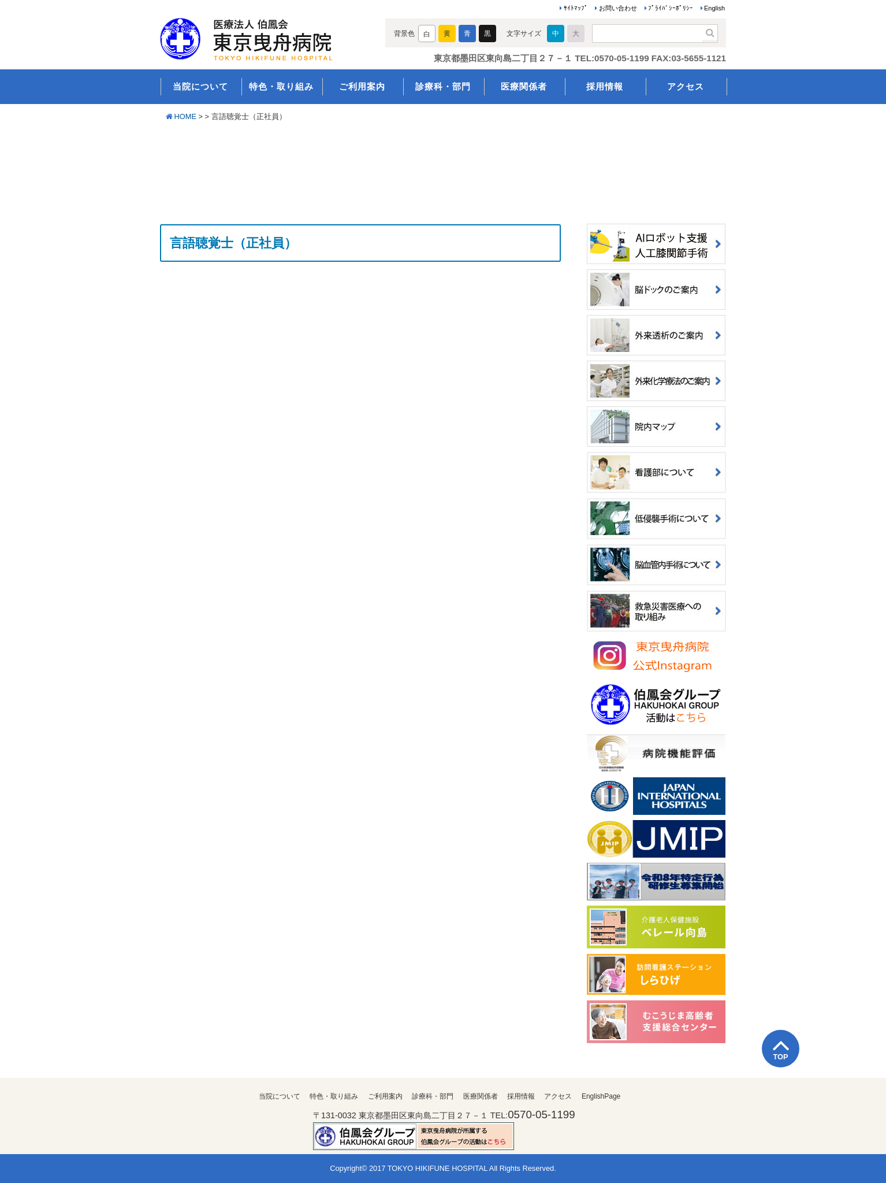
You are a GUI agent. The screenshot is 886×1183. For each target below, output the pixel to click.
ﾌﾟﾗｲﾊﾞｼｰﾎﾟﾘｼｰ (670, 8)
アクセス (685, 86)
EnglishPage (601, 1096)
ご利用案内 (362, 86)
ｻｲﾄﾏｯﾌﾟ (576, 8)
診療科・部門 (443, 86)
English (714, 8)
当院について (200, 86)
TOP (780, 1056)
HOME (185, 116)
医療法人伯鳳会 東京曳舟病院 (262, 36)
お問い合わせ (618, 8)
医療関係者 (524, 86)
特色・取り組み (281, 86)
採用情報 (604, 86)
